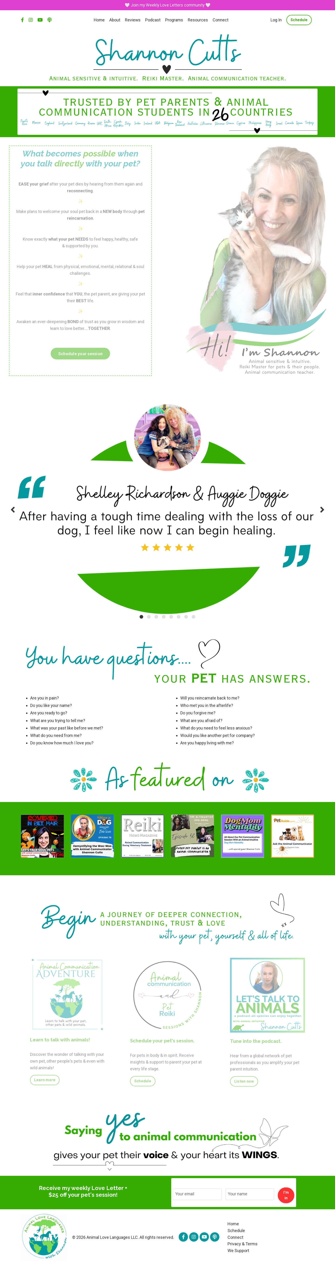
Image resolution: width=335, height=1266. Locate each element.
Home (99, 20)
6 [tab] (178, 617)
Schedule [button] (299, 20)
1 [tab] (141, 617)
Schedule (236, 1231)
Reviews (133, 20)
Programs (174, 20)
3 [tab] (156, 617)
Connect (221, 20)
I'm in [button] (286, 1196)
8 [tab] (193, 617)
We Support (238, 1251)
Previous (12, 509)
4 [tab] (163, 617)
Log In (276, 20)
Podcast (153, 20)
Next (322, 509)
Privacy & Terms (243, 1244)
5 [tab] (171, 617)
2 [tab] (149, 617)
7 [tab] (186, 617)
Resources (198, 20)
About (114, 20)
